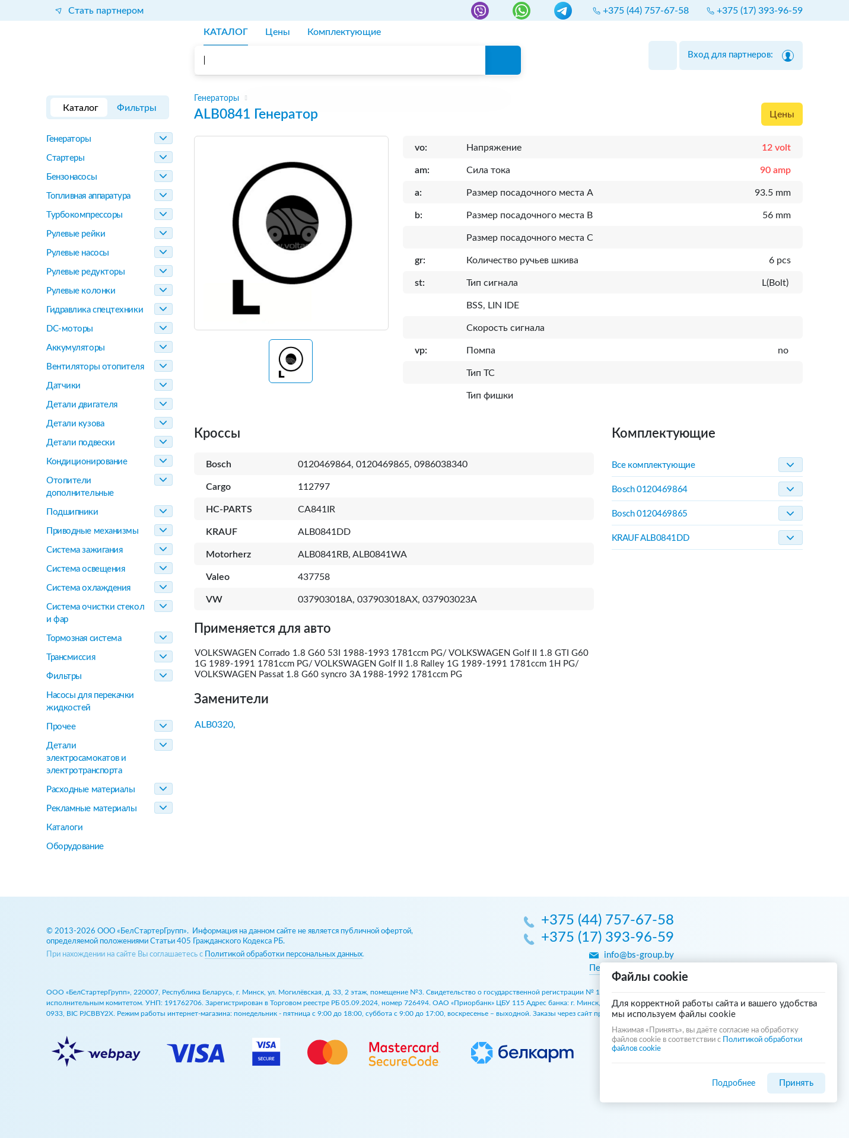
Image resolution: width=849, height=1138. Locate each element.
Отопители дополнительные (80, 487)
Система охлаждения (88, 588)
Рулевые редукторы (85, 271)
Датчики (63, 385)
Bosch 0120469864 (650, 489)
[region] (498, 98)
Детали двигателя (81, 404)
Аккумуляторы (75, 347)
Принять (796, 1083)
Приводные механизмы (92, 531)
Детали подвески (80, 442)
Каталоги (64, 827)
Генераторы (68, 139)
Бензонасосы (71, 177)
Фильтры (64, 676)
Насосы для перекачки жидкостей (90, 701)
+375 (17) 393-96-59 (607, 938)
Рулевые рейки (75, 233)
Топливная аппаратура (88, 196)
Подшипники (72, 512)
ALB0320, (215, 724)
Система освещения (85, 569)
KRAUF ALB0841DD (650, 538)
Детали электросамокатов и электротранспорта (86, 758)
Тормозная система (83, 638)
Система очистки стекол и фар (95, 613)
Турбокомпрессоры (84, 215)
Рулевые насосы (77, 252)
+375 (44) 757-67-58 (607, 920)
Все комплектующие (653, 465)
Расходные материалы (90, 789)
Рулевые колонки (80, 290)
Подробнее (733, 1083)
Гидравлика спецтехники (94, 309)
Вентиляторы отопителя (95, 366)
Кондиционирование (86, 461)
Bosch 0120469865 (650, 513)
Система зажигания (84, 550)
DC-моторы (69, 328)
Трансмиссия (70, 657)
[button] (291, 361)
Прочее (60, 726)
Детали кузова (75, 423)
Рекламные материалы (91, 808)
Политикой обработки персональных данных (284, 954)
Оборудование (75, 846)
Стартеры (65, 158)
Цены (781, 114)
